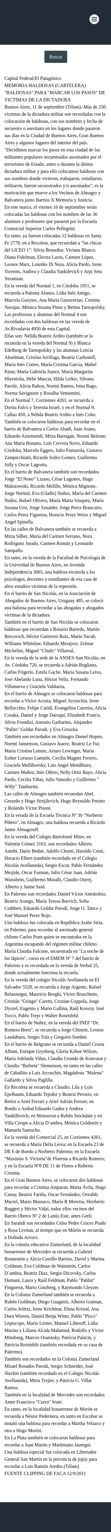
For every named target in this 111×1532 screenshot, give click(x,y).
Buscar (55, 56)
